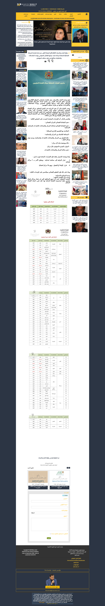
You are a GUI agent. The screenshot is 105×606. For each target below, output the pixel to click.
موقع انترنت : (64, 510)
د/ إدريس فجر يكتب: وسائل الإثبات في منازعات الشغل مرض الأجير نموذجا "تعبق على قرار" (80, 219)
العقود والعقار (40, 14)
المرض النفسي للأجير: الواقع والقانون (80, 132)
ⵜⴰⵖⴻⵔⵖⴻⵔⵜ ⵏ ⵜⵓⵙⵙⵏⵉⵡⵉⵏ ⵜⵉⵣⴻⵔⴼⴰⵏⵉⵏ (52, 9)
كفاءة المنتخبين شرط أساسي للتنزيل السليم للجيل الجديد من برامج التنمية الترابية (25, 29)
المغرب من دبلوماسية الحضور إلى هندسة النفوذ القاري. (21, 182)
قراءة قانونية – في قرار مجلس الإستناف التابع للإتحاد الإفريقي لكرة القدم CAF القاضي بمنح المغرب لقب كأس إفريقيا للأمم (21, 196)
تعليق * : (66, 516)
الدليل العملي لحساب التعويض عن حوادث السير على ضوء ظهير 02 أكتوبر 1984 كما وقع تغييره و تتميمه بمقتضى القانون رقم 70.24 (80, 148)
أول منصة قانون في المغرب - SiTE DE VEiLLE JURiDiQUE (52, 11)
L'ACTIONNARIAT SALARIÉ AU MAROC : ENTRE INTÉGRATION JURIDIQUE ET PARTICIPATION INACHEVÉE (21, 57)
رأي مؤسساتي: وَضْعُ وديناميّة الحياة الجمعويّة (59, 487)
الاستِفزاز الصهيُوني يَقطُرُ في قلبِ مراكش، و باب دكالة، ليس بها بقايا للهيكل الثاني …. (21, 130)
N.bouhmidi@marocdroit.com (52, 590)
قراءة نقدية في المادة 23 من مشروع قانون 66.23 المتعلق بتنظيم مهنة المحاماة (25, 36)
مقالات (65, 14)
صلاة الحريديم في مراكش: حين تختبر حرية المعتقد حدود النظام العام (80, 26)
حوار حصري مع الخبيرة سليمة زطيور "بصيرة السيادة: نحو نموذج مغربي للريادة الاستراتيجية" (25, 25)
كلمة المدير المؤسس (80, 23)
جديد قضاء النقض (26, 15)
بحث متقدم (80, 57)
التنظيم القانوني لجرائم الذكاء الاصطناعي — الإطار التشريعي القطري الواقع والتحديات (80, 83)
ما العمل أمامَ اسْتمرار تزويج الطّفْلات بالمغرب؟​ (38, 487)
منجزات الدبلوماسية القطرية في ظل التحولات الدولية (80, 182)
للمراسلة (33, 14)
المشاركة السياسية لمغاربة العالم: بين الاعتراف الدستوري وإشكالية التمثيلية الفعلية (21, 154)
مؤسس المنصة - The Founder (52, 570)
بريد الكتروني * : (64, 504)
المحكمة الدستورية (21, 142)
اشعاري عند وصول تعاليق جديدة (60, 534)
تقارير (55, 14)
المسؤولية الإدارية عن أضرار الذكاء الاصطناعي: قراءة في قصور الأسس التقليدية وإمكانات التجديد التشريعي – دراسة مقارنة (80, 116)
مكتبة (60, 14)
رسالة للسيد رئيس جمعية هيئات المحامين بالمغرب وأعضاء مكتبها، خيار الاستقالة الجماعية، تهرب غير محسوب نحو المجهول (25, 44)
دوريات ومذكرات (48, 14)
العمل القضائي (71, 15)
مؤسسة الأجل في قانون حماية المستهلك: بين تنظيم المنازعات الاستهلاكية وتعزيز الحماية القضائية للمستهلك (80, 166)
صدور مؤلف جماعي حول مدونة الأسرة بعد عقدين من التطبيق (25, 39)
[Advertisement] (58, 443)
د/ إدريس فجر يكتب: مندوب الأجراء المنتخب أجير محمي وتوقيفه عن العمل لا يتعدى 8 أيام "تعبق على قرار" (80, 202)
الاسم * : (66, 499)
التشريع (79, 14)
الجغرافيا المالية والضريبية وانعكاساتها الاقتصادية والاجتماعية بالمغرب (25, 32)
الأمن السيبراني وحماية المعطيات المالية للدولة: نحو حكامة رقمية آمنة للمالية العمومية (21, 168)
